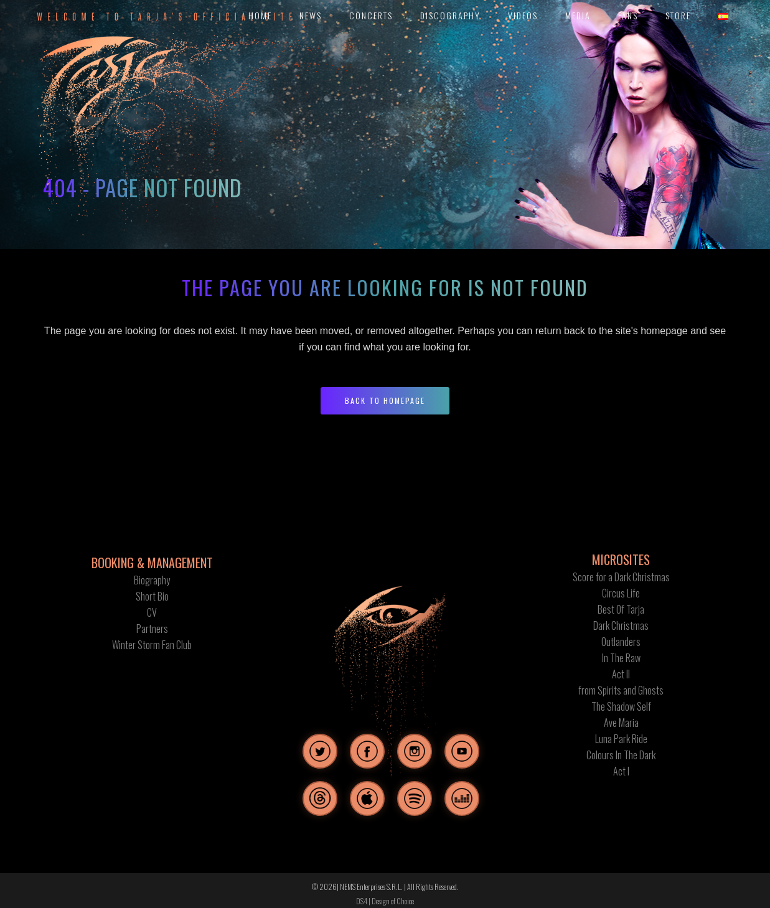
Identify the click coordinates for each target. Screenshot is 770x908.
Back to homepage (385, 400)
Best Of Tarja (621, 609)
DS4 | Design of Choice (385, 901)
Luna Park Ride (621, 738)
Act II (621, 674)
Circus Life (621, 593)
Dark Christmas (621, 625)
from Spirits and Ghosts (621, 690)
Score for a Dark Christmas (621, 576)
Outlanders (621, 641)
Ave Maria (621, 722)
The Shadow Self (621, 706)
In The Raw (621, 657)
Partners (152, 628)
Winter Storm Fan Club (152, 644)
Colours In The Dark (620, 754)
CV (152, 612)
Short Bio (152, 596)
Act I (621, 771)
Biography (152, 580)
